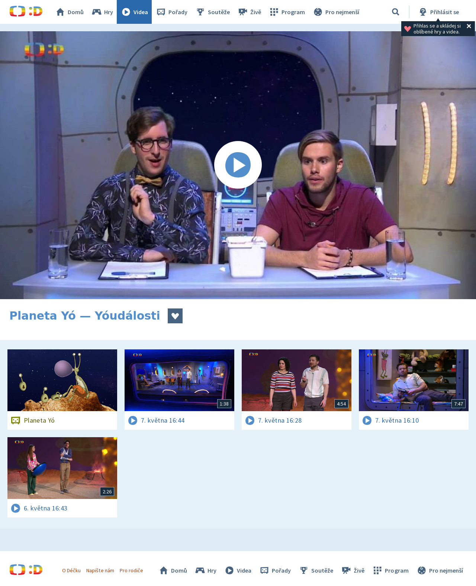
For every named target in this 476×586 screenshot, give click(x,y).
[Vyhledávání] (395, 12)
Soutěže (212, 11)
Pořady (171, 11)
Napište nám (100, 570)
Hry (102, 11)
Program (286, 11)
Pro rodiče (131, 570)
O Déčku (71, 570)
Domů (69, 11)
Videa (134, 11)
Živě (249, 11)
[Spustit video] (238, 165)
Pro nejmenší (335, 11)
